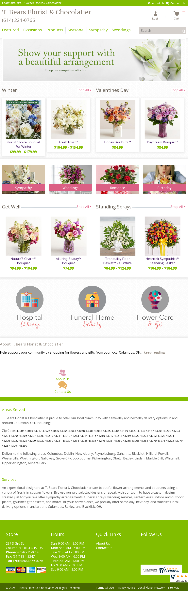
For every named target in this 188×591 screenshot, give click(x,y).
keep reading (154, 352)
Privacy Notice (126, 587)
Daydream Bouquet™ (162, 142)
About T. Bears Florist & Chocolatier (31, 344)
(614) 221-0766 (18, 20)
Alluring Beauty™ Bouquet (68, 261)
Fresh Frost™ (68, 142)
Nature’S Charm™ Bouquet (23, 261)
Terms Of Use (105, 587)
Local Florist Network (151, 587)
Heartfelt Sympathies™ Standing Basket (162, 261)
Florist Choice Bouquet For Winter (23, 144)
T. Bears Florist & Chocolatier (46, 12)
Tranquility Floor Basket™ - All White (117, 261)
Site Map (173, 587)
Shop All (84, 90)
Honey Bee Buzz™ (117, 142)
